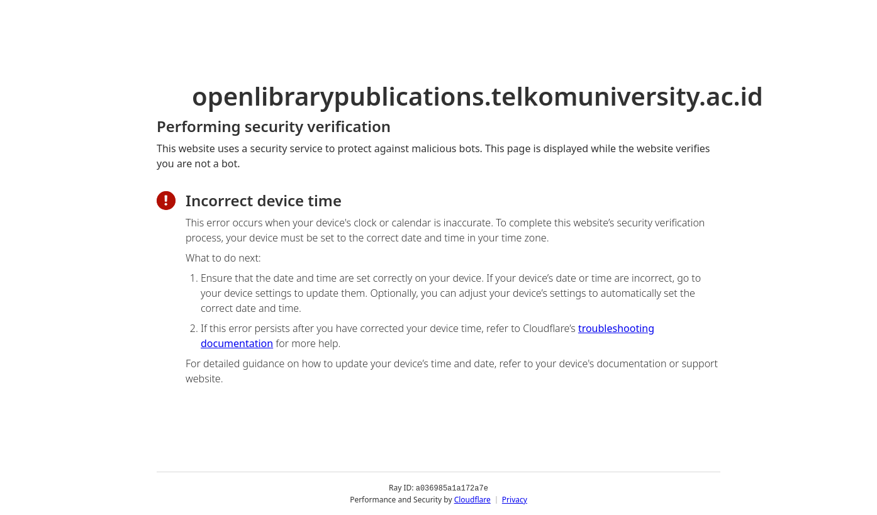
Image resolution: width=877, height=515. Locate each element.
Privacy (514, 499)
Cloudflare (472, 499)
